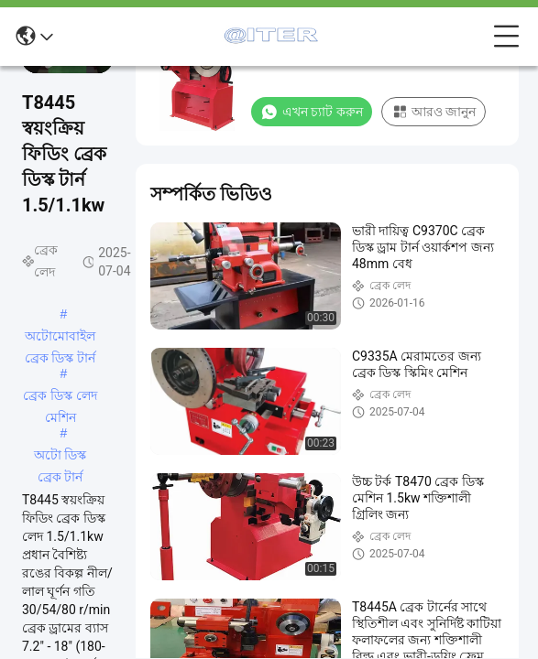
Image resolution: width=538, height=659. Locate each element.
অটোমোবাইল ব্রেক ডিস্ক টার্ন (60, 338)
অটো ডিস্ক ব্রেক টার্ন (60, 457)
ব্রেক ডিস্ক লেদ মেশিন (60, 397)
